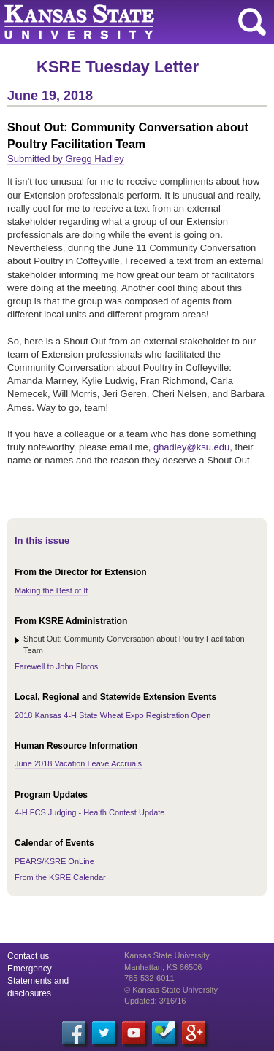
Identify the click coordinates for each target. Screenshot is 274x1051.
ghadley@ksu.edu (191, 447)
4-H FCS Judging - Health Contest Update (89, 812)
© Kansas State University (171, 989)
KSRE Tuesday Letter (118, 67)
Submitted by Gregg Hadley (65, 158)
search (252, 21)
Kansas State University (133, 22)
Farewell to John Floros (56, 666)
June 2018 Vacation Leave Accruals (78, 763)
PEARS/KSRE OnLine (54, 861)
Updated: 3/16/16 (155, 1000)
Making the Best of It (51, 590)
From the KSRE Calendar (60, 877)
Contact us (28, 956)
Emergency (29, 968)
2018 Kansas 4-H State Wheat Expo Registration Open (112, 715)
